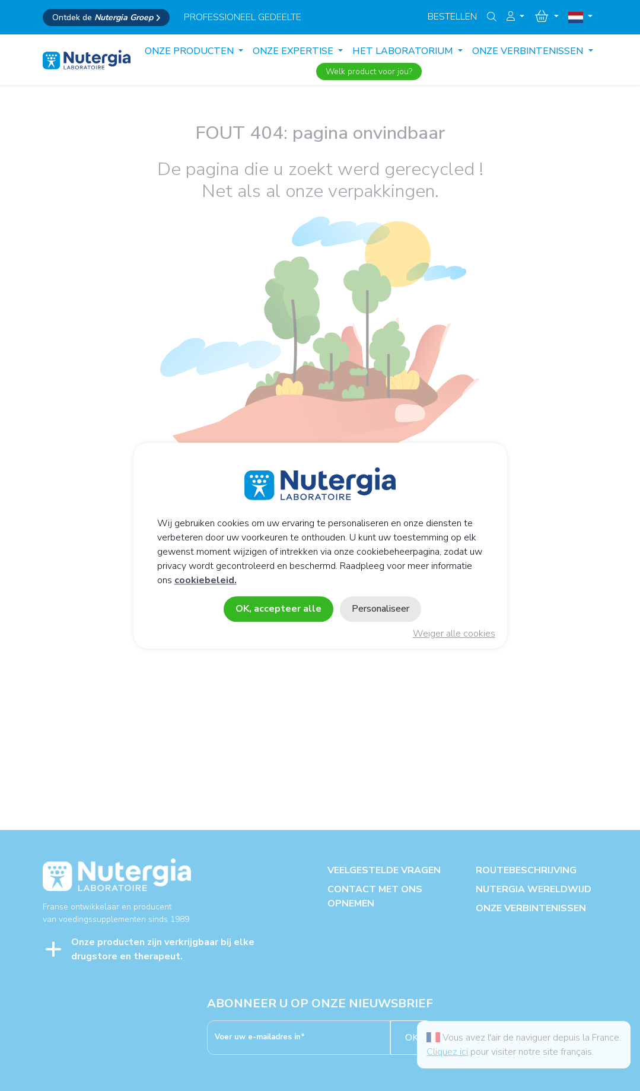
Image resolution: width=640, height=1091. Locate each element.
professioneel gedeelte (242, 17)
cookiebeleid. (205, 580)
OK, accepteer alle (278, 608)
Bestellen (452, 16)
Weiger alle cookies (454, 633)
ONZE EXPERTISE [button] (294, 51)
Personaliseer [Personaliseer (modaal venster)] (380, 608)
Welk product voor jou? (369, 71)
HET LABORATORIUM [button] (404, 51)
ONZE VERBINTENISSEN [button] (528, 51)
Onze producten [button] (190, 51)
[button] (515, 16)
